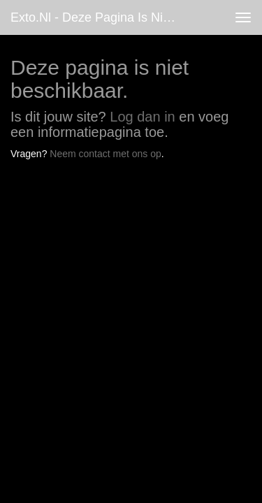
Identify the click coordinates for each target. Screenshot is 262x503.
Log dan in (142, 116)
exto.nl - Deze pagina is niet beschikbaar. (100, 17)
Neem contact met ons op (105, 153)
